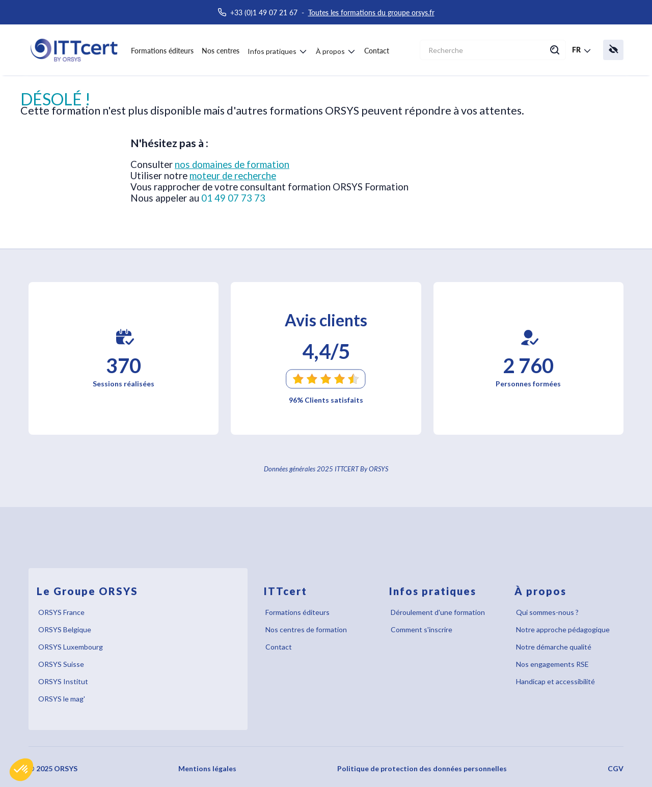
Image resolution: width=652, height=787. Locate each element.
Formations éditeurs (162, 50)
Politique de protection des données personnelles (422, 768)
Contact (376, 50)
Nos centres (220, 50)
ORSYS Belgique (64, 629)
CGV (615, 768)
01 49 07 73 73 (233, 198)
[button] (21, 769)
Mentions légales (207, 768)
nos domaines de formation (232, 164)
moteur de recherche (232, 175)
